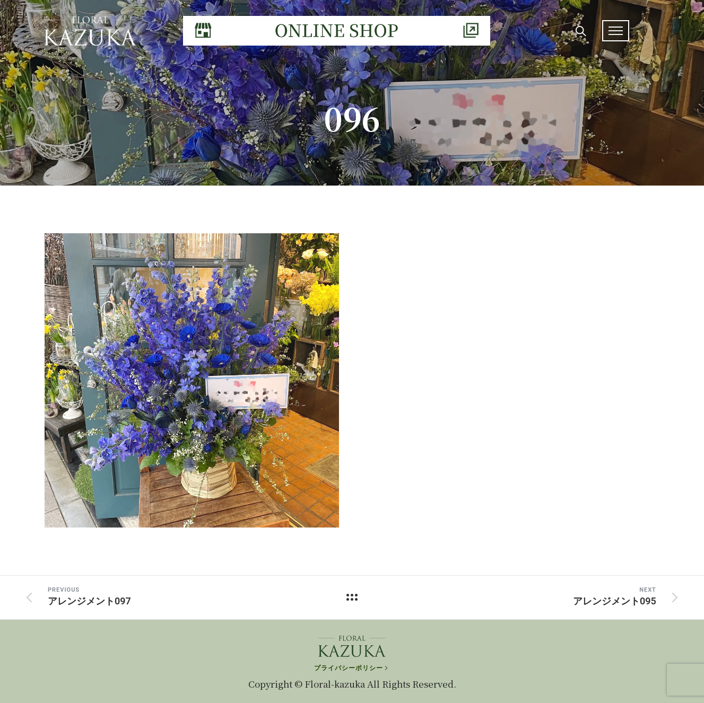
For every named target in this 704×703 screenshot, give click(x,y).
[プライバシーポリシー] (352, 664)
